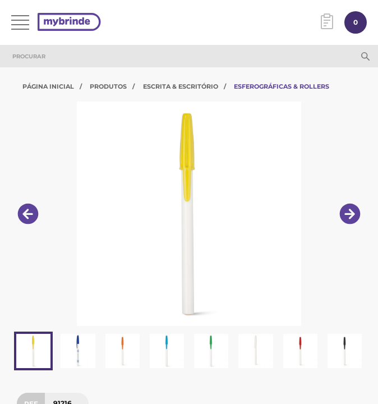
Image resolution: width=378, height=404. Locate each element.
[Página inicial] (69, 23)
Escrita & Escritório (180, 86)
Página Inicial (48, 86)
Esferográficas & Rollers (281, 86)
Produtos (108, 86)
